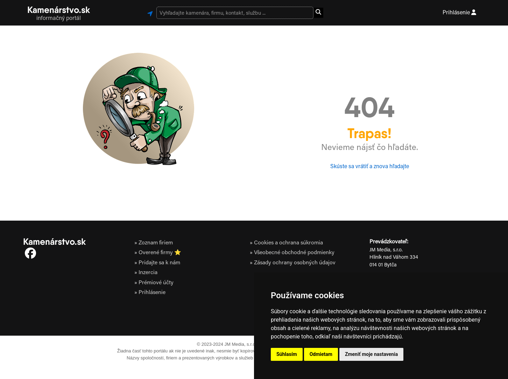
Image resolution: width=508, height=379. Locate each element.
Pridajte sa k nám (159, 263)
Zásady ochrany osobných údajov (295, 263)
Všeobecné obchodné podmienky (294, 253)
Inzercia (148, 273)
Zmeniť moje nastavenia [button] (371, 354)
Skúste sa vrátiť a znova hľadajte (369, 167)
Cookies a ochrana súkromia (288, 243)
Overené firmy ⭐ (160, 253)
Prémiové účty (156, 283)
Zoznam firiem (156, 243)
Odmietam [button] (321, 354)
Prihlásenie (459, 12)
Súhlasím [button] (286, 354)
